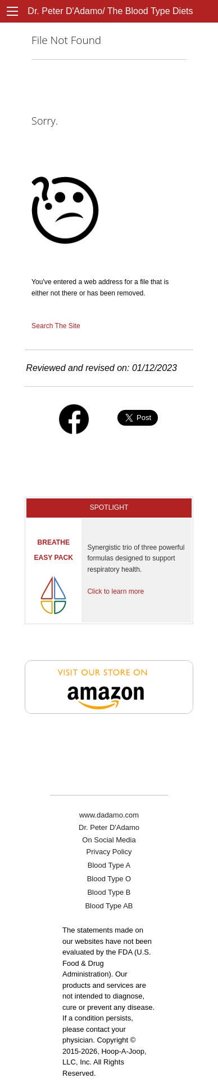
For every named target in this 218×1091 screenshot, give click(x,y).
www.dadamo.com (109, 815)
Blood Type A (109, 865)
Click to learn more (115, 591)
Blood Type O (109, 878)
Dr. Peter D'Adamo (109, 827)
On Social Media (108, 840)
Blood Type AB (109, 906)
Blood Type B (108, 892)
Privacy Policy (109, 851)
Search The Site (55, 326)
